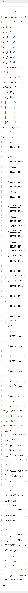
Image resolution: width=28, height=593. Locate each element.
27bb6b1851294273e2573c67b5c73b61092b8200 (15, 3)
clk (4, 4)
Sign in (26, 1)
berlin (7, 4)
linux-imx (4, 3)
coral (2, 3)
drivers (2, 4)
